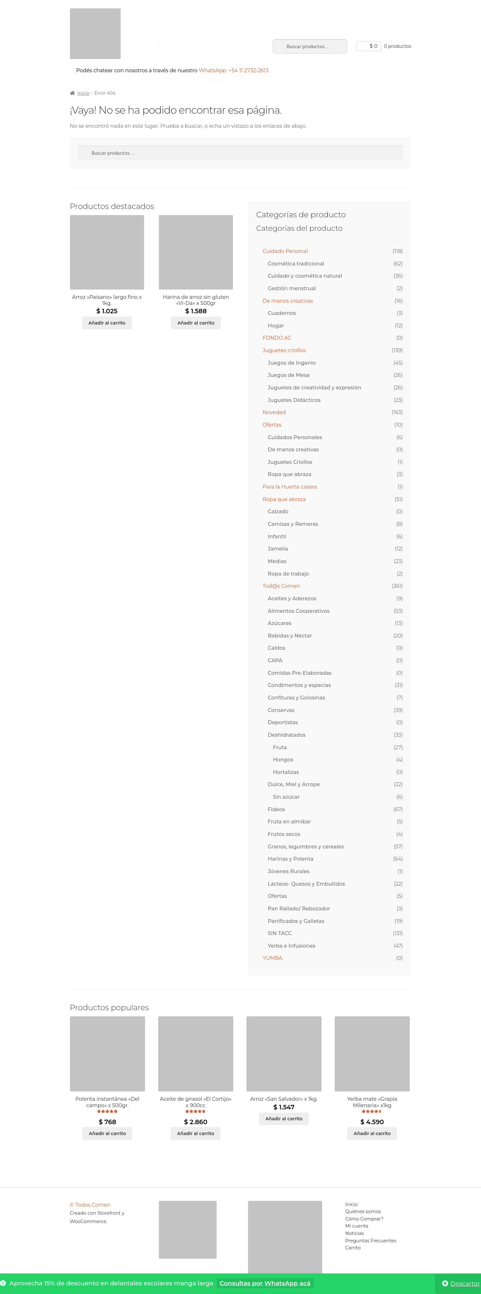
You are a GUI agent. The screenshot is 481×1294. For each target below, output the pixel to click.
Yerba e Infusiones (291, 946)
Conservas (281, 710)
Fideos (276, 809)
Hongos (283, 760)
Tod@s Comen (281, 586)
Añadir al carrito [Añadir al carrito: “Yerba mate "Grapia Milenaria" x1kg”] (372, 1133)
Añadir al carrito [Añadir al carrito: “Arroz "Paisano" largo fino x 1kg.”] (106, 323)
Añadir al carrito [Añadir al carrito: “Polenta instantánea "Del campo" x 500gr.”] (107, 1133)
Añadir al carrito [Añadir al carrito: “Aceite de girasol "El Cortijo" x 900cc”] (195, 1133)
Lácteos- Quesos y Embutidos (306, 884)
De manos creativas (288, 301)
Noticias (289, 12)
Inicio (166, 12)
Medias (277, 561)
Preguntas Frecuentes (339, 12)
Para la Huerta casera (290, 487)
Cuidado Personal (285, 251)
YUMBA (272, 958)
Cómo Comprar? (364, 1219)
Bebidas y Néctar (290, 636)
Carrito (388, 12)
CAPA (275, 660)
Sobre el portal (202, 12)
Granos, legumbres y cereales (306, 847)
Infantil (277, 537)
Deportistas (283, 722)
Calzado (278, 511)
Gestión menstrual (292, 288)
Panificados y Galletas (296, 921)
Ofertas (272, 425)
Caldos (276, 648)
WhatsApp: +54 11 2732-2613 (234, 70)
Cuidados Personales (295, 437)
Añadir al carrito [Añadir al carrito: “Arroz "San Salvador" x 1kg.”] (283, 1119)
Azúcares (280, 623)
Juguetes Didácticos (294, 400)
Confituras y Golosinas (296, 698)
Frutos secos (284, 834)
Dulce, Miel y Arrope (294, 784)
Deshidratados (287, 735)
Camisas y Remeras (293, 524)
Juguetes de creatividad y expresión (314, 388)
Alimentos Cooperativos (299, 611)
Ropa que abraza (290, 474)
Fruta (280, 747)
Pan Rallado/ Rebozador (299, 909)
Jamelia (278, 549)
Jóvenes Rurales (289, 871)
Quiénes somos (363, 1211)
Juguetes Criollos (290, 462)
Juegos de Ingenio (292, 363)
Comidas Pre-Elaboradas (300, 673)
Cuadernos (282, 313)
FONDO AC (277, 338)
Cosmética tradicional (296, 264)
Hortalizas (286, 772)
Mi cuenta (254, 12)
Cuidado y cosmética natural (305, 276)
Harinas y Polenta (291, 859)
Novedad (274, 412)
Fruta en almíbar (289, 822)
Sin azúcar (286, 797)
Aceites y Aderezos (292, 598)
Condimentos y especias (299, 685)
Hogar (276, 326)
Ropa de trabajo (288, 574)
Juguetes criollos (284, 350)
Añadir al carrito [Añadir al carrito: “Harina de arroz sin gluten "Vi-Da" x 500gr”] (195, 323)
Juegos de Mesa (289, 375)
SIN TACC (280, 933)
